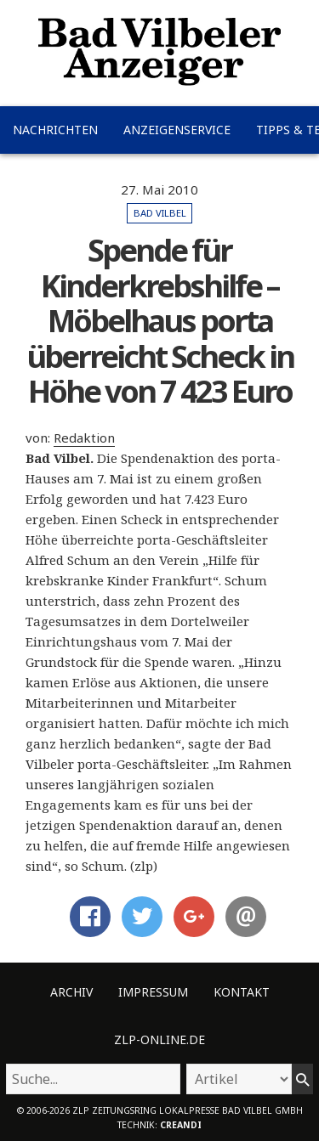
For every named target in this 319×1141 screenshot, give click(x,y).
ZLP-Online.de (159, 1039)
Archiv (71, 992)
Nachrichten (55, 129)
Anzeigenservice (177, 129)
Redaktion (84, 437)
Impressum (153, 992)
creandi (181, 1125)
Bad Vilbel (160, 212)
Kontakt (242, 992)
